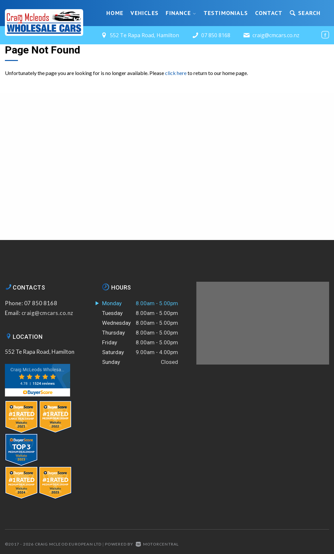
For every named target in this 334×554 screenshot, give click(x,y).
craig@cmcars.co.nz (275, 35)
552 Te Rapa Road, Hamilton (39, 351)
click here (176, 73)
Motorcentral (157, 544)
